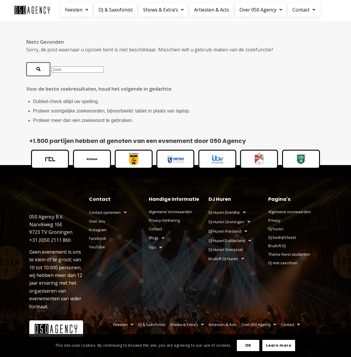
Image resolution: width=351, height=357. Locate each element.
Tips (157, 247)
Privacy (274, 220)
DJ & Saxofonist (115, 9)
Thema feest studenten (289, 254)
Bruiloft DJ (277, 245)
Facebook (97, 238)
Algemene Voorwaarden (170, 211)
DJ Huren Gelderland (231, 240)
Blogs (158, 238)
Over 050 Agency (261, 9)
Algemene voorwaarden (289, 211)
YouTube (97, 247)
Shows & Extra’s (163, 9)
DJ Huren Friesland (229, 231)
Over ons (97, 221)
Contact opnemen (109, 212)
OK (248, 345)
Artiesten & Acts (211, 9)
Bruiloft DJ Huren (227, 258)
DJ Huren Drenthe (228, 212)
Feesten (76, 9)
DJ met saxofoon (282, 262)
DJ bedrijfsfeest (282, 237)
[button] (77, 10)
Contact (303, 9)
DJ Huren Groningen (230, 221)
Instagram (97, 229)
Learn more (278, 345)
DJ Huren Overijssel (225, 249)
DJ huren (276, 229)
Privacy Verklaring (164, 220)
